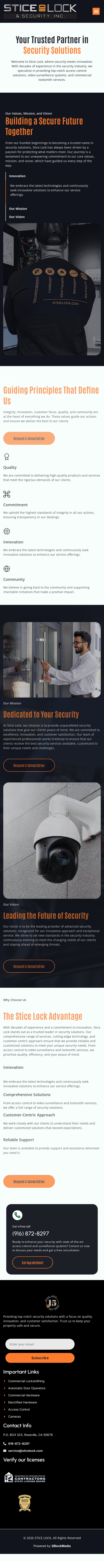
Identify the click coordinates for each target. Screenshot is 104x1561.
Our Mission (18, 215)
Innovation (17, 183)
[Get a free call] (27, 1229)
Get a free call (30, 1237)
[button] (96, 11)
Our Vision (17, 224)
